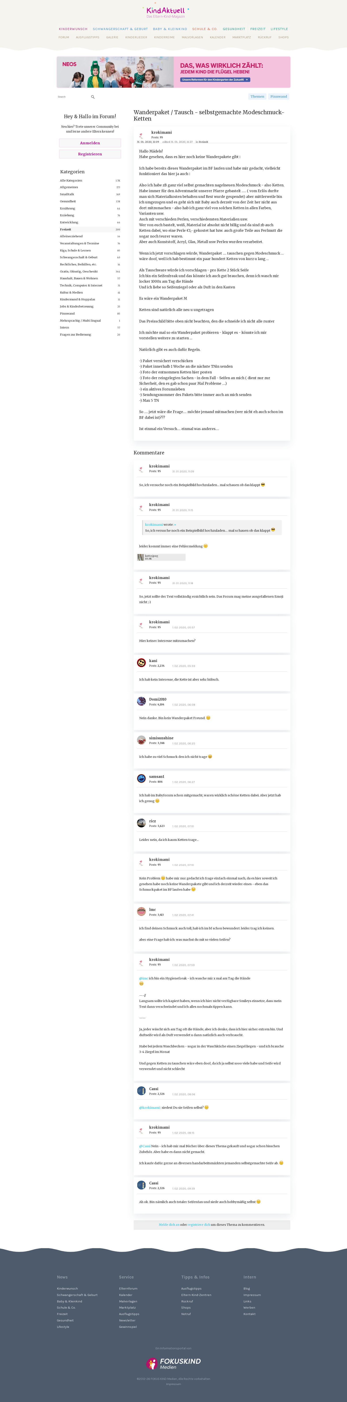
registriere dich (199, 1225)
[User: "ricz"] (143, 823)
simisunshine (161, 738)
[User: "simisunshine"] (143, 740)
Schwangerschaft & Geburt (120, 29)
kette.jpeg (151, 555)
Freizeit (258, 29)
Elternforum (128, 1288)
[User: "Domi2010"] (143, 701)
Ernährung (67, 208)
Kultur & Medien (71, 292)
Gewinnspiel (128, 1327)
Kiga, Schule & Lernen (75, 250)
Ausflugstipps (87, 37)
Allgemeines (69, 187)
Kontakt (249, 1314)
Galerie (112, 37)
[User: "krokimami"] (143, 134)
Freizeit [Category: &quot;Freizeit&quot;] (203, 141)
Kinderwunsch (73, 29)
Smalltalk (67, 194)
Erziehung (67, 215)
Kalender (218, 37)
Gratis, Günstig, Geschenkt (79, 271)
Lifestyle (279, 29)
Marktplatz (241, 37)
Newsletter (127, 1320)
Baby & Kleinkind (170, 29)
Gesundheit (234, 29)
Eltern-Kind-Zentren (196, 1295)
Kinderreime (164, 37)
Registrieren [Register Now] (90, 154)
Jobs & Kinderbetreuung (77, 306)
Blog (246, 1288)
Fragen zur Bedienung (75, 334)
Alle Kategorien (71, 180)
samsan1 (156, 776)
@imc (143, 978)
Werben (249, 1307)
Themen (257, 96)
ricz (152, 821)
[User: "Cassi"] (143, 1090)
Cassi (153, 1089)
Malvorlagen (192, 37)
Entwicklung (69, 222)
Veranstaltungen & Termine (79, 243)
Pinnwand (278, 96)
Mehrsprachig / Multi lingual (80, 320)
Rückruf (265, 37)
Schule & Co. (205, 29)
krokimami (161, 132)
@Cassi (144, 1146)
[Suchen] (93, 97)
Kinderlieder (136, 37)
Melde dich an (169, 1225)
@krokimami (149, 1108)
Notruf (186, 1314)
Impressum (252, 1295)
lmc (152, 910)
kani (153, 661)
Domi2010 (157, 699)
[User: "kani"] (143, 662)
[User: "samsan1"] (143, 778)
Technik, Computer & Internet (81, 285)
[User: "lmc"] (143, 911)
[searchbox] (76, 96)
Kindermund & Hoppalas (77, 299)
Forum (63, 37)
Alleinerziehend (71, 236)
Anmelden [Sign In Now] (90, 143)
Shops (283, 37)
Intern (64, 327)
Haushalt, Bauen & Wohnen (79, 278)
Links (247, 1301)
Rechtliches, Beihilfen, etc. (78, 264)
